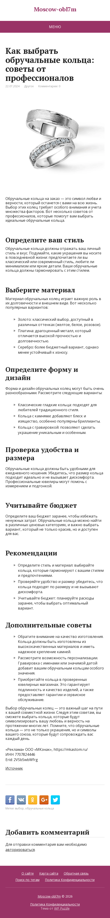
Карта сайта (48, 873)
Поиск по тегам (27, 880)
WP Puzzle (62, 908)
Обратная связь (76, 873)
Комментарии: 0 (49, 86)
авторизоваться (20, 849)
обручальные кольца (39, 808)
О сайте (28, 873)
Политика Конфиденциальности (70, 880)
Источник (14, 768)
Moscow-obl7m (55, 9)
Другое (29, 86)
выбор (19, 808)
